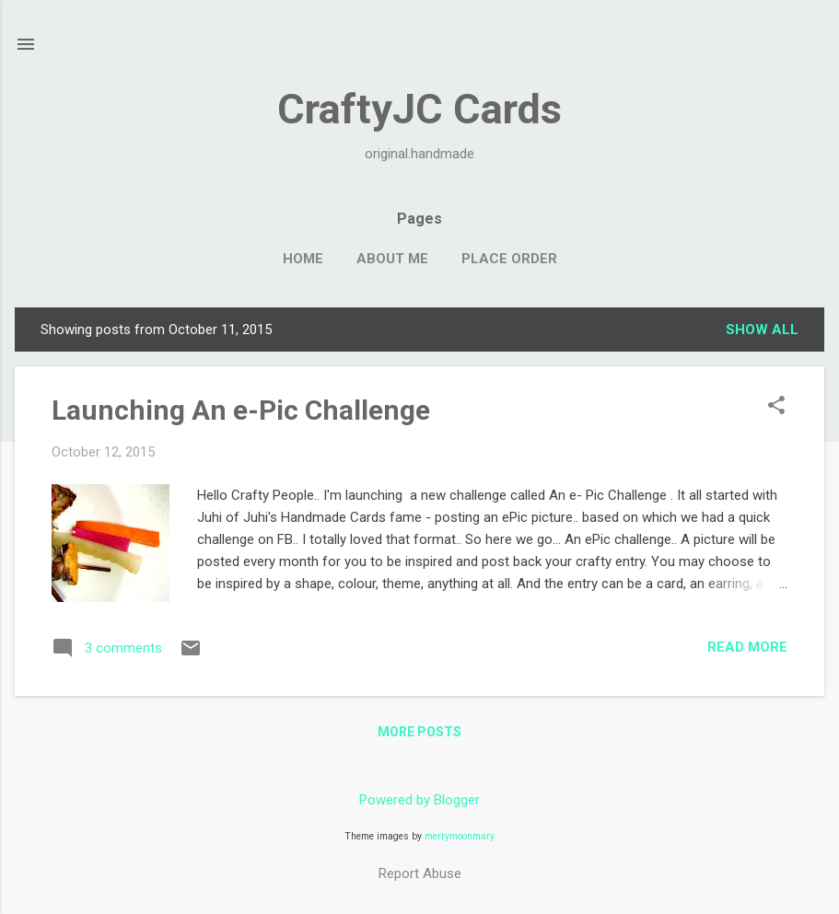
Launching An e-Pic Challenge (241, 410)
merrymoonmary (460, 836)
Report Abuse (420, 873)
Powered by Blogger (419, 800)
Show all (762, 329)
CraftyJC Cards (419, 109)
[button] (776, 407)
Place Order (509, 258)
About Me (392, 258)
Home (303, 258)
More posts (419, 731)
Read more (747, 647)
